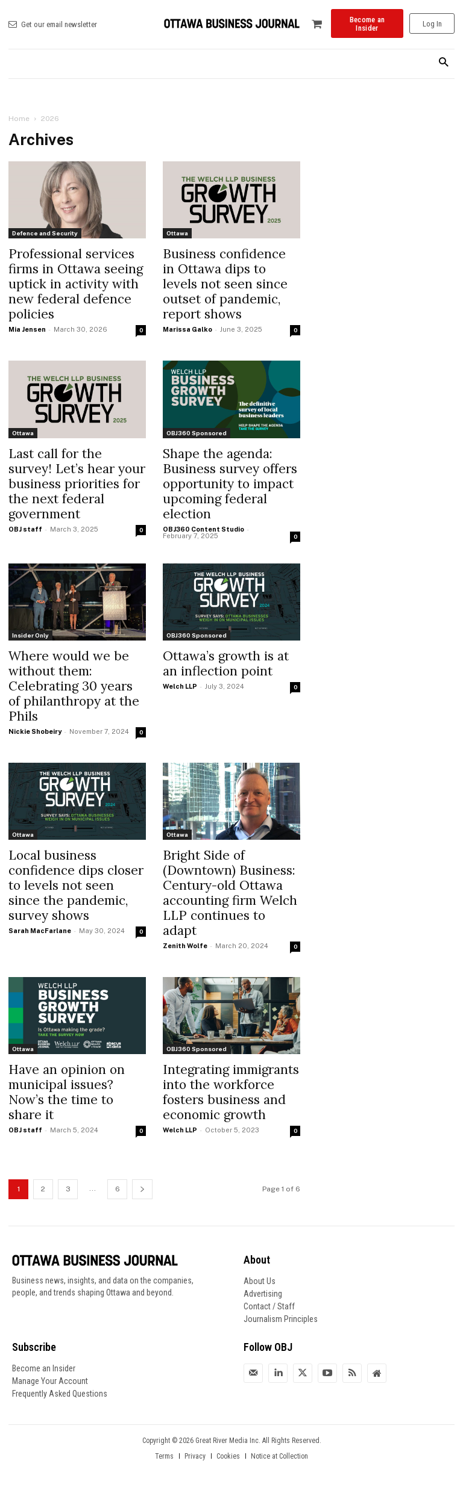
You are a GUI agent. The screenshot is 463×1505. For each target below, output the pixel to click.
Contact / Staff (269, 1306)
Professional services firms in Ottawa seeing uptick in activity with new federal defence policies (75, 284)
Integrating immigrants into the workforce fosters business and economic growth (231, 1092)
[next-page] (142, 1189)
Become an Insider (43, 1368)
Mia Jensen (27, 329)
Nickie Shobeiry (34, 731)
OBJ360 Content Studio (203, 529)
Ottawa (177, 233)
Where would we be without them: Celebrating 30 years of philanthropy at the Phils (73, 686)
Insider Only (30, 635)
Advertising (263, 1294)
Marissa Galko (187, 329)
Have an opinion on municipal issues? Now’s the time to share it (66, 1092)
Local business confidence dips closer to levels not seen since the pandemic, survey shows (75, 885)
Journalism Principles (281, 1319)
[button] (443, 63)
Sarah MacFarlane (39, 930)
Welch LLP (180, 686)
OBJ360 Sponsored (196, 432)
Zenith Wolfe (185, 945)
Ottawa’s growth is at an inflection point (226, 663)
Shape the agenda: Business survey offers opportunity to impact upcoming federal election (230, 483)
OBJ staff (25, 529)
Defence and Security (45, 233)
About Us (260, 1281)
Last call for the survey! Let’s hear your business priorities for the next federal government (76, 483)
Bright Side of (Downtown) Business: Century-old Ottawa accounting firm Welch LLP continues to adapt (230, 893)
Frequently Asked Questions (59, 1393)
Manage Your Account (50, 1381)
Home (19, 118)
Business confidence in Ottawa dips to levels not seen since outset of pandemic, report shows (225, 284)
